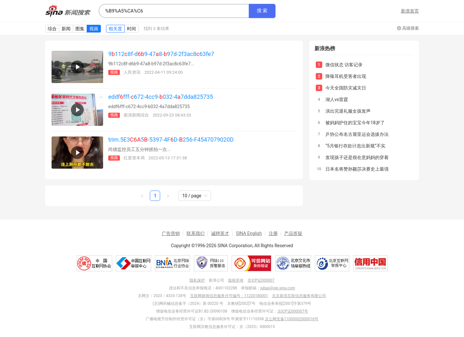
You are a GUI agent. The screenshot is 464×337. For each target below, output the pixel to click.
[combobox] (174, 11)
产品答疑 (293, 233)
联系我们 (196, 233)
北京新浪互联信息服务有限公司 (299, 296)
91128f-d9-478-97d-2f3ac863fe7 (161, 54)
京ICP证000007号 (292, 311)
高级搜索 (408, 28)
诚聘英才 (220, 233)
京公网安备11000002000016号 (291, 319)
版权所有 (236, 280)
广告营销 (171, 233)
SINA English (249, 233)
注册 (273, 233)
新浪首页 (410, 11)
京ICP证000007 (260, 280)
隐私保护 (197, 280)
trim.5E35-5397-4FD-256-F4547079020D (171, 139)
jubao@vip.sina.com (277, 288)
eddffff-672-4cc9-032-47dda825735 (160, 96)
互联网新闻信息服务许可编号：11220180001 (229, 296)
